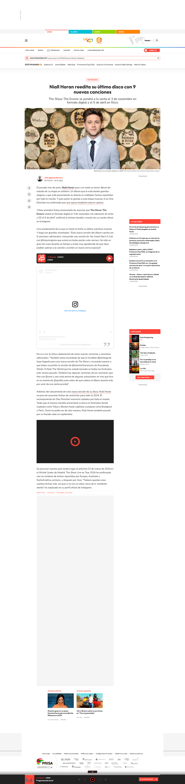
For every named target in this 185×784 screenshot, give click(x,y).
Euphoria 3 (48, 64)
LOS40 (49, 32)
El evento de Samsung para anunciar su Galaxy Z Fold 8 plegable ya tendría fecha (144, 229)
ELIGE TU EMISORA (147, 779)
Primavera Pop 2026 (86, 64)
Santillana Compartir (100, 759)
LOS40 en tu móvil (121, 754)
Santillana (88, 759)
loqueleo (117, 766)
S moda (107, 766)
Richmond (64, 766)
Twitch (102, 728)
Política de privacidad (71, 754)
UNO (82, 762)
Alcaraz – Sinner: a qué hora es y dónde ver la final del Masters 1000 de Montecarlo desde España (144, 276)
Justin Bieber (60, 64)
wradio (89, 762)
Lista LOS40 (29, 50)
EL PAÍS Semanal (115, 762)
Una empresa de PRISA (44, 761)
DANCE (97, 32)
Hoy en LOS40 (79, 50)
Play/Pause (75, 441)
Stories (107, 728)
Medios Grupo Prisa (44, 767)
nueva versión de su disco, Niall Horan (91, 391)
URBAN (121, 32)
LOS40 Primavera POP (96, 50)
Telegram (29, 207)
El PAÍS (65, 759)
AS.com (118, 759)
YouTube (88, 728)
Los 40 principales (76, 759)
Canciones (51, 493)
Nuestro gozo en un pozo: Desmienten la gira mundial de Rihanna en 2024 (60, 713)
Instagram (78, 728)
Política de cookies (87, 754)
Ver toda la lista (143, 377)
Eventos (67, 50)
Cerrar (158, 58)
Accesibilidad (57, 754)
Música (40, 50)
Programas (55, 50)
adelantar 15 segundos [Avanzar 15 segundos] (100, 779)
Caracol (134, 759)
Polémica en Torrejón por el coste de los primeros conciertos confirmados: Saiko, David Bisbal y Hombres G (144, 240)
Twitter (29, 194)
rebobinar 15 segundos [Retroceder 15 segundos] (85, 779)
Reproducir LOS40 (109, 258)
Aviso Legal (46, 754)
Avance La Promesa (105, 64)
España (147, 40)
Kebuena (132, 762)
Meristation (129, 766)
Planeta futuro (124, 762)
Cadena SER (110, 759)
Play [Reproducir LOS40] (92, 779)
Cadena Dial (106, 762)
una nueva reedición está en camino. (85, 202)
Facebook (29, 188)
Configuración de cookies (104, 754)
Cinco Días (97, 762)
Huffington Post (68, 762)
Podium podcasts (87, 766)
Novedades (92, 80)
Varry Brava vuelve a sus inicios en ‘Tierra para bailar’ (90, 712)
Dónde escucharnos (136, 754)
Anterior (79, 779)
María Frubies (140, 64)
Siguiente (105, 779)
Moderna (75, 766)
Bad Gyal (71, 64)
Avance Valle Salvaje (123, 64)
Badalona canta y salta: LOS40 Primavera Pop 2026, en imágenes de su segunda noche (144, 251)
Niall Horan (41, 493)
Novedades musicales (64, 493)
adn (126, 759)
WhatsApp (29, 200)
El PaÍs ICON (97, 766)
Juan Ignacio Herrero (53, 177)
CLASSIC (74, 32)
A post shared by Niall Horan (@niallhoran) (75, 345)
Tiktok (83, 728)
